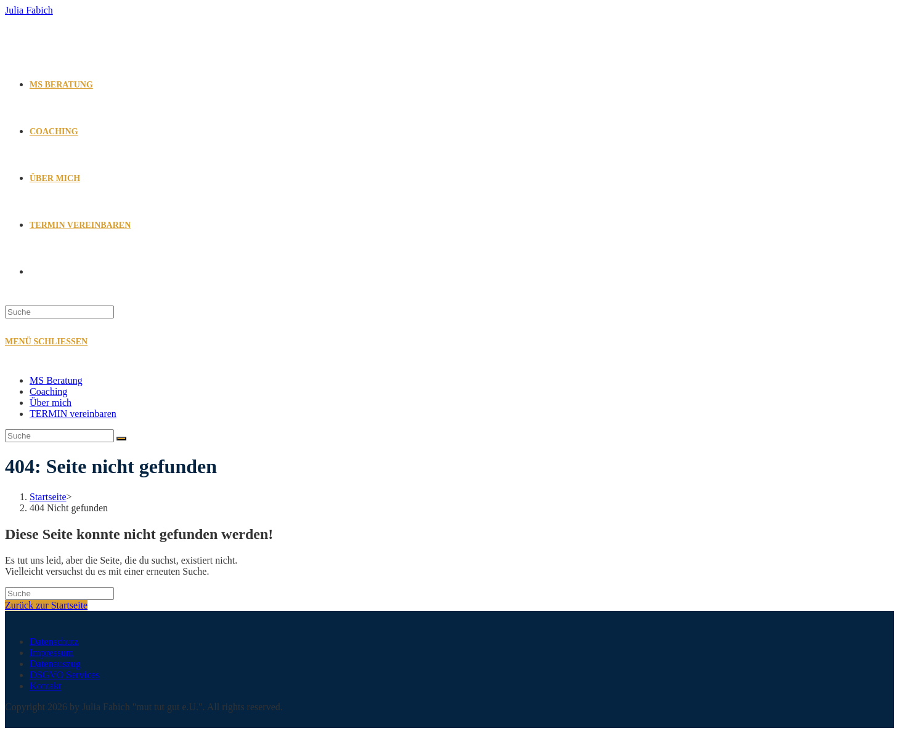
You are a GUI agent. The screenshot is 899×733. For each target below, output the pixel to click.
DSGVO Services (64, 675)
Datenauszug (55, 663)
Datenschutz (54, 641)
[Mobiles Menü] (46, 341)
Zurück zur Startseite (46, 605)
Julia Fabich (29, 10)
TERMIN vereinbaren (73, 413)
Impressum (51, 652)
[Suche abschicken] (121, 438)
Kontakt (46, 686)
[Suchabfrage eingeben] (59, 312)
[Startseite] (48, 497)
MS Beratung (56, 380)
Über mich (50, 402)
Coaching (48, 391)
